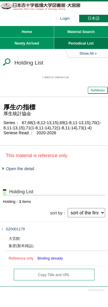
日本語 (94, 18)
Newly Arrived (27, 43)
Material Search (81, 32)
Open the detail (20, 168)
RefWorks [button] (98, 90)
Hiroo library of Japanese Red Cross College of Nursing (43, 10)
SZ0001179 (15, 229)
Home (27, 32)
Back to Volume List (56, 77)
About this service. (96, 290)
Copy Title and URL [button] (54, 275)
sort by (56, 213)
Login (65, 18)
